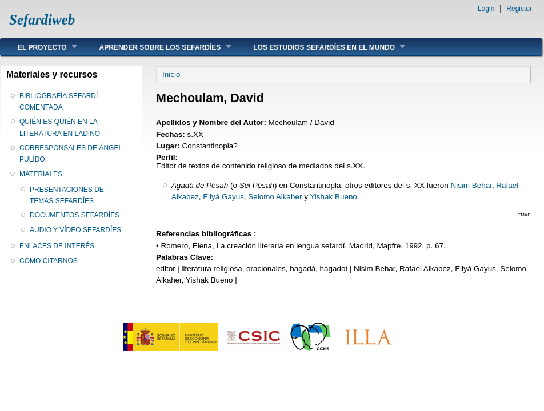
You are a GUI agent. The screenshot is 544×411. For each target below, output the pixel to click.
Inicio (171, 74)
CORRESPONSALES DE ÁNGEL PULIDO (70, 153)
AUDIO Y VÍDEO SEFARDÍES (75, 230)
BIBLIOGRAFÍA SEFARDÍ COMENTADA (58, 101)
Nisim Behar (470, 185)
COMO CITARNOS (48, 261)
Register (519, 9)
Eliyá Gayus (223, 196)
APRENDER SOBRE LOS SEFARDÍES (156, 47)
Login (486, 9)
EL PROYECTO (39, 47)
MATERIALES (40, 174)
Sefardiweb (42, 19)
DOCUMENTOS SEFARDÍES (74, 215)
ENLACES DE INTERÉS (56, 246)
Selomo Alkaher (275, 196)
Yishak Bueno (333, 196)
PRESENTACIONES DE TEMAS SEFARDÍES (67, 195)
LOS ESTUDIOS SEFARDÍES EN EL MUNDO (320, 47)
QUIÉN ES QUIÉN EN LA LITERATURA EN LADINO (59, 127)
